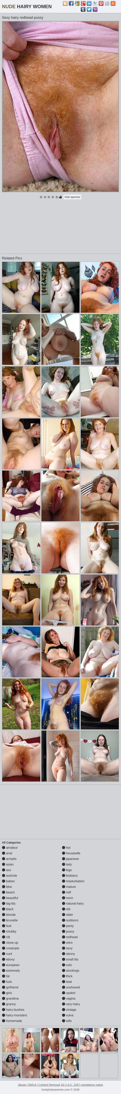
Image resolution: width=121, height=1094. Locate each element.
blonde (9, 914)
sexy (67, 948)
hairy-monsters (14, 1015)
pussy (68, 931)
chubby (9, 931)
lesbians (70, 875)
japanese (70, 859)
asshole (9, 875)
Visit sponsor (72, 197)
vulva (68, 1015)
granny (9, 1004)
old (66, 909)
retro (67, 942)
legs (67, 870)
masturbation (73, 881)
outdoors (70, 920)
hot (66, 847)
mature (69, 886)
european (11, 965)
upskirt (69, 993)
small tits (70, 959)
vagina (69, 998)
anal (7, 853)
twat (67, 981)
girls (7, 993)
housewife (71, 853)
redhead (70, 937)
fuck (7, 981)
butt (6, 926)
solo (67, 965)
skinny (68, 954)
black (8, 909)
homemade (12, 1021)
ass (6, 870)
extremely (11, 970)
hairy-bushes (13, 1009)
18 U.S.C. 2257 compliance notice (82, 1084)
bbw (7, 886)
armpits (9, 859)
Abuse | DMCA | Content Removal (39, 1084)
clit (6, 937)
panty (68, 926)
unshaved (71, 987)
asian (8, 864)
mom (67, 898)
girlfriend (10, 987)
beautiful (10, 898)
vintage (69, 1009)
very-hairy (71, 1004)
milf (66, 892)
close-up (10, 942)
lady (67, 864)
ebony (8, 959)
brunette (10, 920)
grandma (10, 998)
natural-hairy (73, 903)
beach (8, 892)
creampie (10, 948)
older (67, 914)
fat (6, 976)
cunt (7, 954)
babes (8, 881)
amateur (10, 847)
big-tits (9, 903)
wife (67, 1021)
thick (67, 976)
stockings (70, 970)
